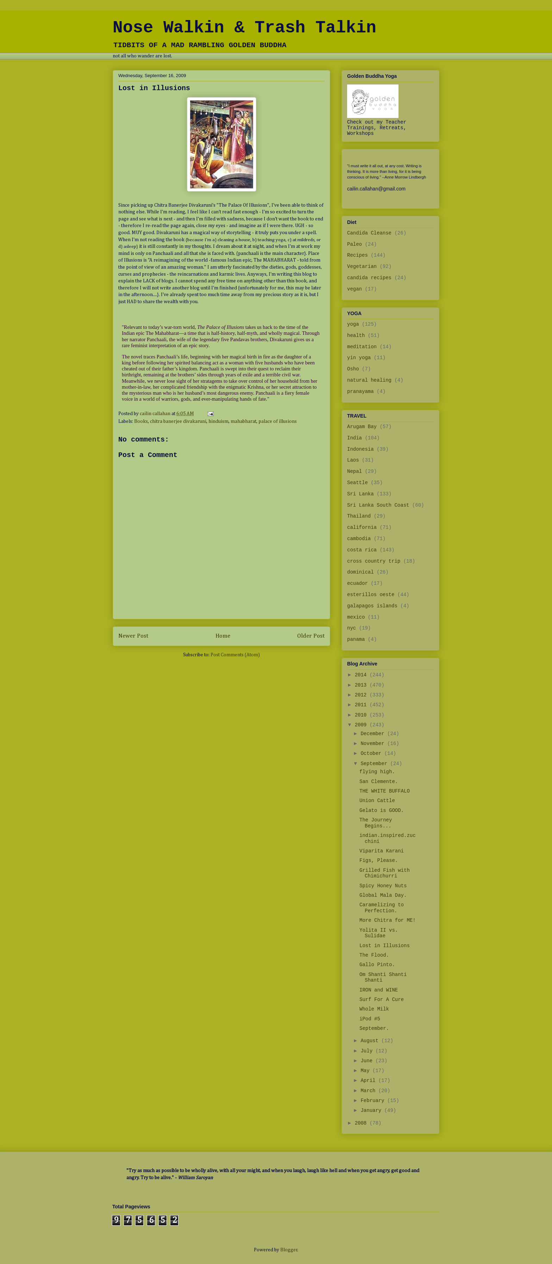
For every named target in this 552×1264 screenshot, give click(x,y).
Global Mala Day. (383, 895)
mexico (356, 617)
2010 (362, 715)
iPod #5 (369, 1019)
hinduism (218, 421)
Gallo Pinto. (377, 965)
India (354, 438)
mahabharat (243, 421)
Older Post (311, 636)
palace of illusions (277, 421)
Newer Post (133, 636)
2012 (362, 695)
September (375, 763)
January (372, 1110)
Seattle (357, 483)
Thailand (359, 516)
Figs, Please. (378, 860)
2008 (362, 1123)
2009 (362, 725)
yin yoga (359, 358)
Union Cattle (377, 800)
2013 (362, 685)
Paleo (354, 244)
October (372, 753)
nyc (351, 628)
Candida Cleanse (369, 233)
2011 (362, 705)
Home (222, 636)
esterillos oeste (370, 594)
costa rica (362, 550)
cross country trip (373, 561)
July (367, 1051)
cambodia (359, 539)
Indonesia (360, 449)
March (369, 1091)
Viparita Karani (381, 851)
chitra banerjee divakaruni (178, 421)
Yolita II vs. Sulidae (378, 933)
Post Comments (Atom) (235, 654)
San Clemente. (378, 781)
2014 (362, 675)
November (373, 743)
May (366, 1071)
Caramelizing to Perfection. (381, 908)
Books (141, 421)
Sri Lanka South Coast (378, 505)
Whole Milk (374, 1009)
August (370, 1041)
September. (374, 1028)
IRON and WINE (378, 990)
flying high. (377, 772)
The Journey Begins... (375, 823)
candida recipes (369, 278)
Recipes (357, 255)
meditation (362, 347)
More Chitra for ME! (387, 920)
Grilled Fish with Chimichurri (384, 873)
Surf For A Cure (381, 999)
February (373, 1100)
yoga (353, 324)
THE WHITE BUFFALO (384, 791)
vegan (354, 289)
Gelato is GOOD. (381, 810)
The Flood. (374, 955)
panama (356, 639)
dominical (360, 572)
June (367, 1061)
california (362, 527)
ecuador (357, 583)
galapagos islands (372, 606)
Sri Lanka (360, 494)
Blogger (288, 1249)
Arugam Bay (362, 427)
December (373, 734)
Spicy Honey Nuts (383, 886)
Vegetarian (362, 266)
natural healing (369, 380)
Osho (353, 369)
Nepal (354, 471)
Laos (353, 460)
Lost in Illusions (384, 946)
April (369, 1080)
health (356, 335)
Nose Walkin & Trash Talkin (244, 27)
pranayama (360, 391)
